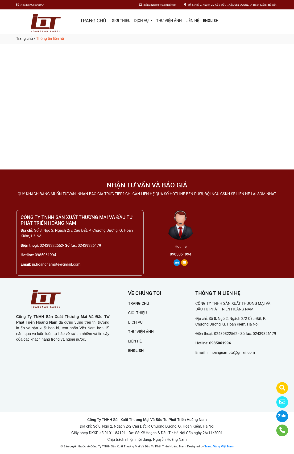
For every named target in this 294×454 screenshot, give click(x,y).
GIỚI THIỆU (121, 20)
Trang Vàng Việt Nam (218, 446)
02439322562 (51, 245)
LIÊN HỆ (192, 20)
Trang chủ (24, 38)
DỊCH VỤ (141, 20)
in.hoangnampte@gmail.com (56, 264)
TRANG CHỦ (93, 21)
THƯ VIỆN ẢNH (169, 20)
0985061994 (45, 255)
